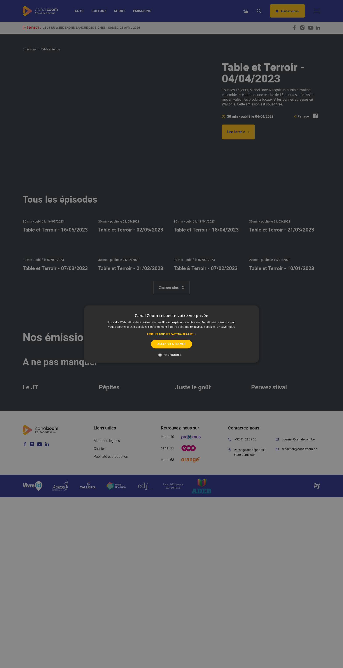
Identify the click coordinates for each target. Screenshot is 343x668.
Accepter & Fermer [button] (172, 344)
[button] (171, 334)
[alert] (171, 334)
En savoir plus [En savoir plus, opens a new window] (226, 327)
